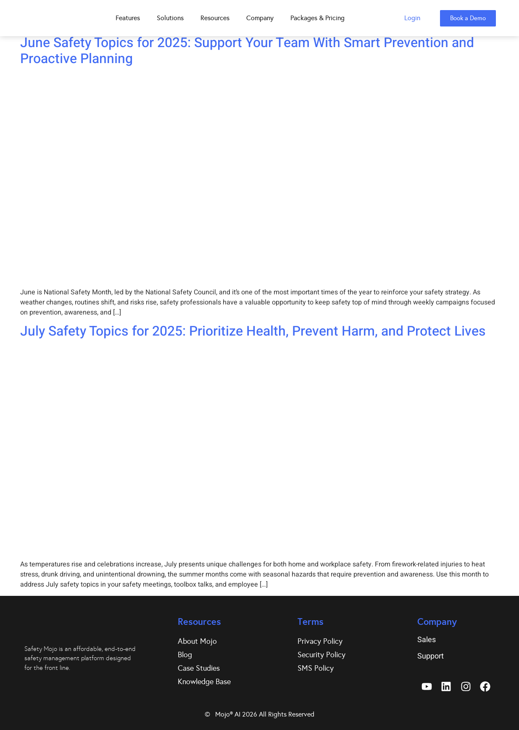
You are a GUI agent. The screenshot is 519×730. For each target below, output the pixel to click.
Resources (214, 18)
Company (260, 18)
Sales (426, 639)
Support (430, 656)
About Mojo (197, 641)
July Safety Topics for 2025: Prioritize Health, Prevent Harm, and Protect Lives (253, 331)
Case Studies (199, 668)
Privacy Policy (320, 641)
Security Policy (321, 654)
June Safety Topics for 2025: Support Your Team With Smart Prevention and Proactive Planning (247, 51)
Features (128, 18)
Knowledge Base (204, 681)
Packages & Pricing (317, 18)
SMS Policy (316, 668)
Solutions (170, 18)
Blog (185, 654)
